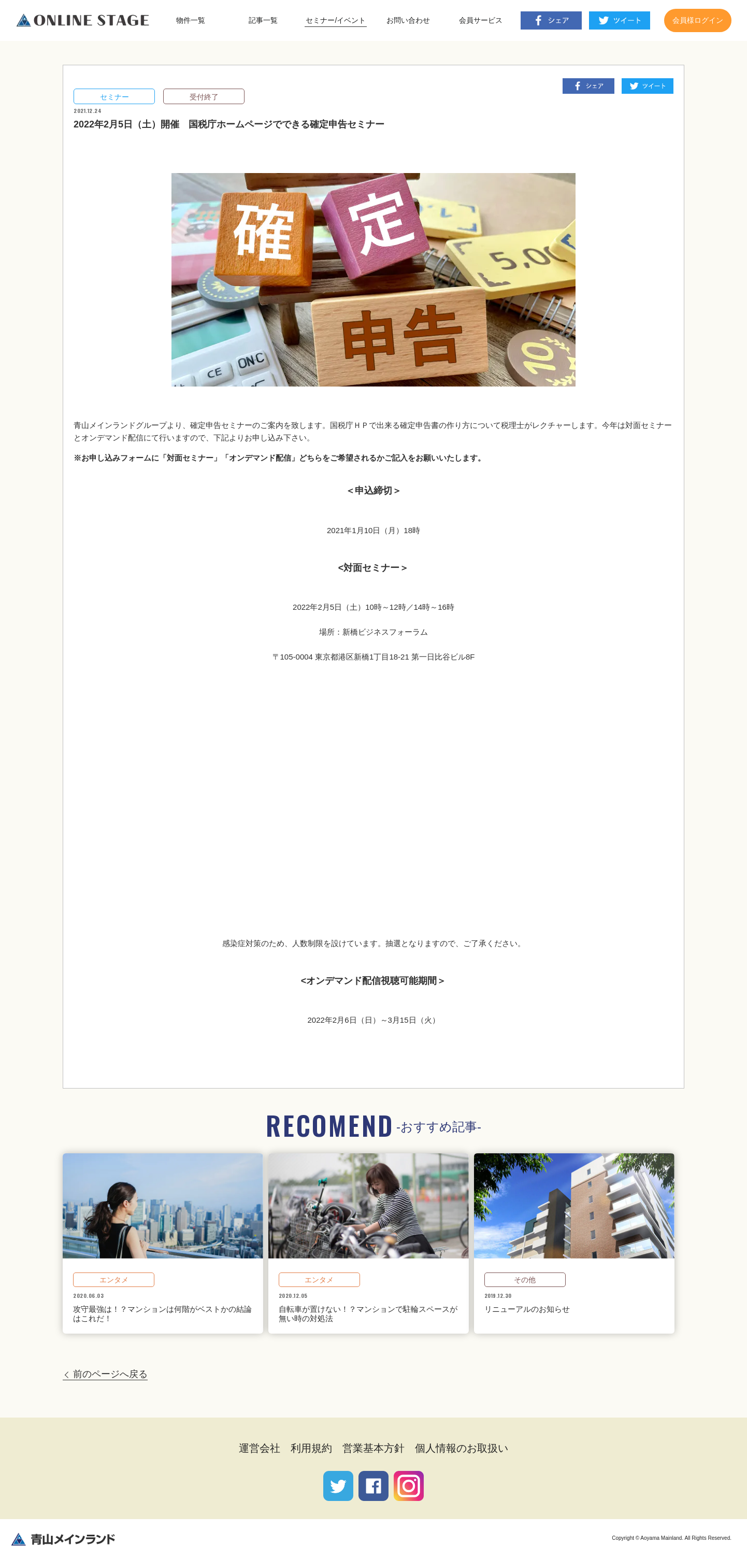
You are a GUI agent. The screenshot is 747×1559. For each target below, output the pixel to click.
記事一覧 (263, 20)
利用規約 (311, 1448)
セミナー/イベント (336, 20)
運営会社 (259, 1448)
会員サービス (480, 20)
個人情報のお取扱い (461, 1448)
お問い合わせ (408, 20)
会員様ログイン (697, 20)
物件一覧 (190, 20)
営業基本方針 (373, 1448)
